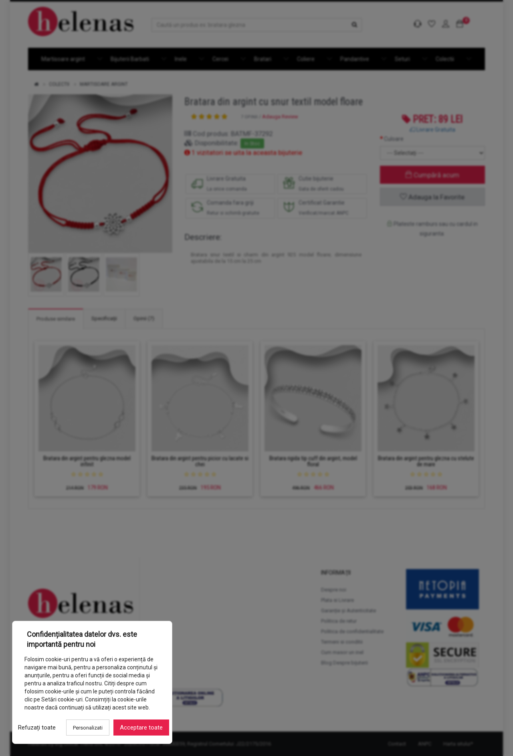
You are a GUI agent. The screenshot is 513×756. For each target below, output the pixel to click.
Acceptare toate (141, 727)
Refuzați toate (37, 727)
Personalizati (88, 728)
